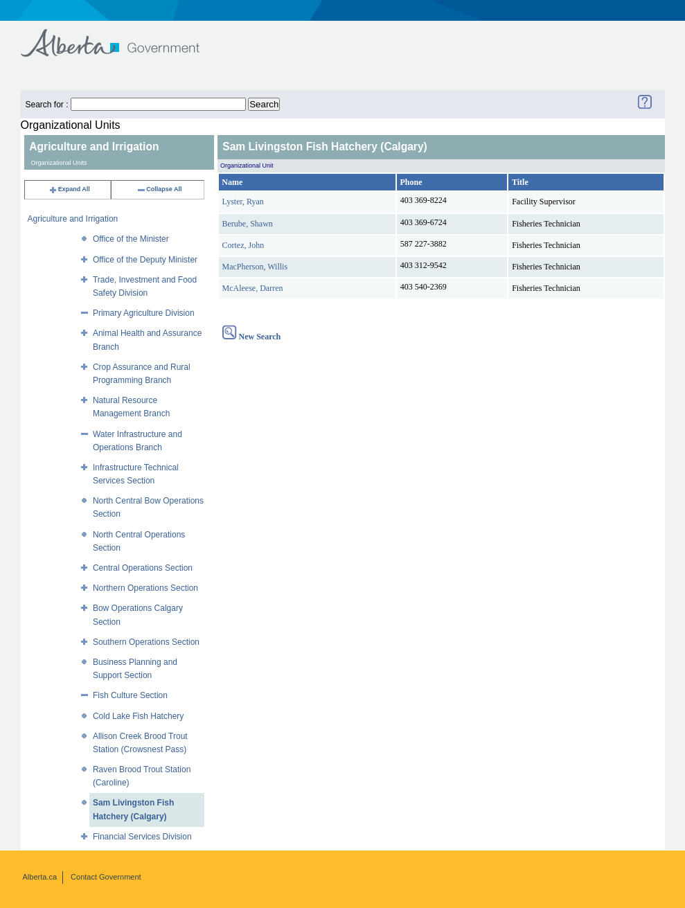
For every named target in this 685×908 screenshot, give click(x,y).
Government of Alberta (121, 36)
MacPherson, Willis (255, 266)
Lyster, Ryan (243, 201)
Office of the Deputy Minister (145, 260)
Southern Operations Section (146, 642)
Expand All (69, 189)
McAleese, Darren (252, 288)
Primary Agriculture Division (144, 313)
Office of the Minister (131, 239)
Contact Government (106, 877)
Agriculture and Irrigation (73, 219)
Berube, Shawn (247, 224)
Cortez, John (243, 245)
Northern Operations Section (145, 588)
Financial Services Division (142, 837)
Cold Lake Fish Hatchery (138, 716)
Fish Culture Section (130, 695)
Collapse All (158, 189)
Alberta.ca (40, 877)
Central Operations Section (143, 568)
